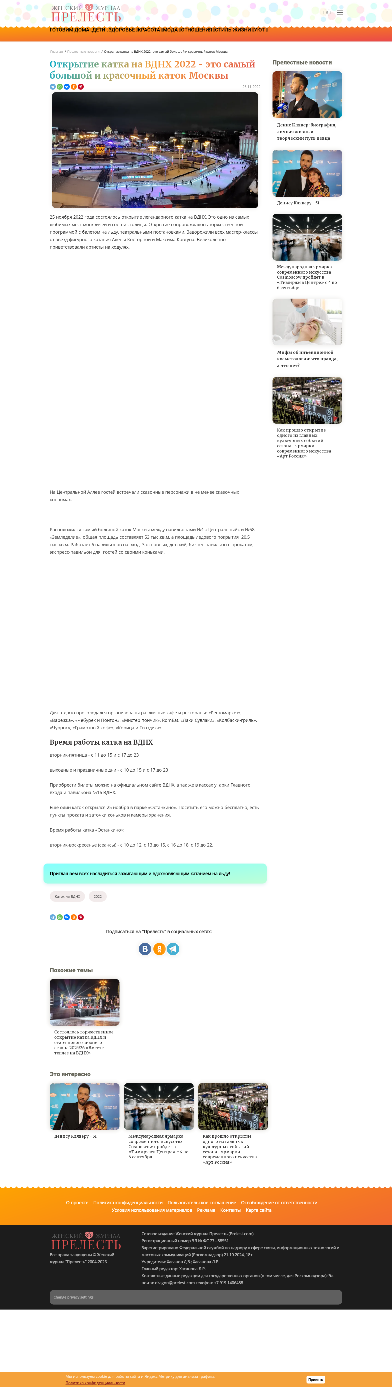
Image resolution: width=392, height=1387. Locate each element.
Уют (298, 34)
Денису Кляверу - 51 (298, 202)
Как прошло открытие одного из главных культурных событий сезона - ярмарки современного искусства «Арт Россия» (304, 443)
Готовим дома (73, 34)
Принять (315, 1380)
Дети (108, 34)
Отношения (225, 34)
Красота (167, 34)
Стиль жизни (267, 34)
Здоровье (135, 34)
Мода (194, 34)
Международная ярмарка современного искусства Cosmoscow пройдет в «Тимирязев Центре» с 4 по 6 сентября (307, 277)
